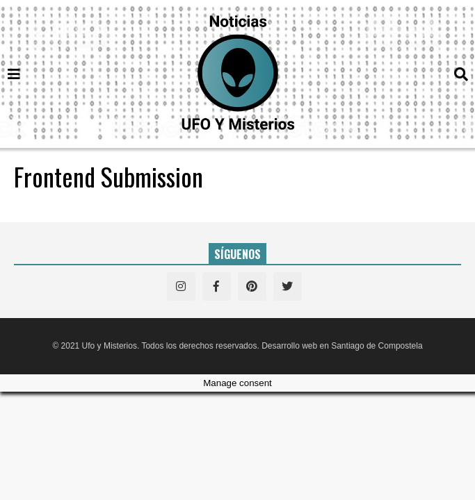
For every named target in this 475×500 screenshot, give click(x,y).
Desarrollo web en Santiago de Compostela (341, 346)
